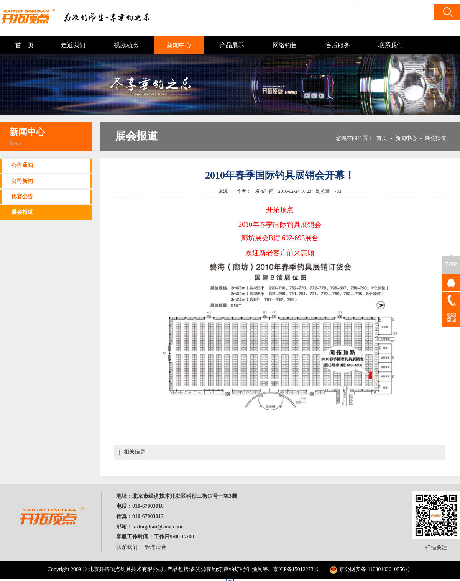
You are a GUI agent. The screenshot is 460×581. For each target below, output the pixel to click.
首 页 (24, 45)
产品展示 (232, 45)
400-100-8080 (451, 300)
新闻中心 (179, 45)
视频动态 (126, 45)
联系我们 (390, 45)
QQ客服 (451, 282)
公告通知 (22, 165)
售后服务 (337, 45)
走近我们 (73, 45)
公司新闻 (22, 181)
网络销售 (285, 45)
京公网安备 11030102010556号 (369, 569)
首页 (381, 138)
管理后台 (155, 547)
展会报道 (22, 212)
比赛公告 (22, 196)
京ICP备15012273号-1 (298, 569)
